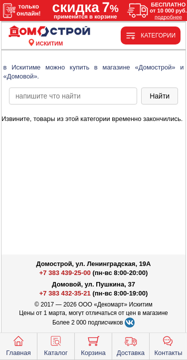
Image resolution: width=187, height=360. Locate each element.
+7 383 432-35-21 (65, 293)
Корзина (93, 345)
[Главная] (49, 31)
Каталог (55, 345)
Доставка (131, 345)
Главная (18, 345)
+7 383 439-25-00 (65, 272)
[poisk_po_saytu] (73, 96)
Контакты (168, 345)
